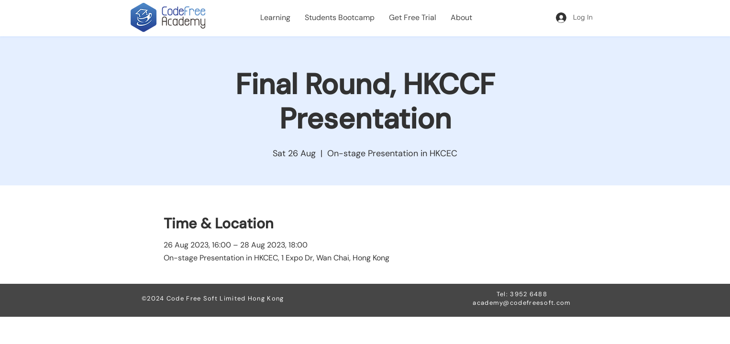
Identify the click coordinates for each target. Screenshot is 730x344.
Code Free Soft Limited (207, 298)
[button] (275, 18)
